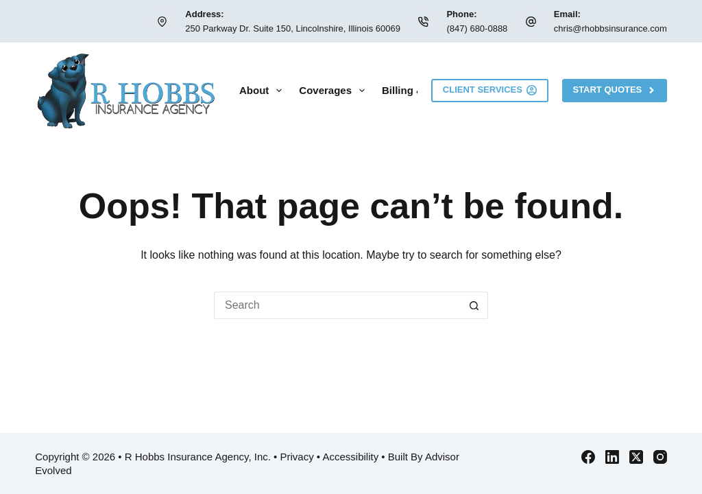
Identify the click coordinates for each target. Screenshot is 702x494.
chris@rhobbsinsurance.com (610, 28)
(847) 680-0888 (476, 28)
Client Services (490, 89)
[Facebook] (588, 457)
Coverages (334, 90)
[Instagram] (660, 457)
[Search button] (474, 305)
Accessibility (350, 456)
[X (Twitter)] (636, 457)
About (263, 90)
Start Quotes (614, 89)
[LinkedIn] (612, 457)
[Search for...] (337, 305)
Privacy (297, 456)
